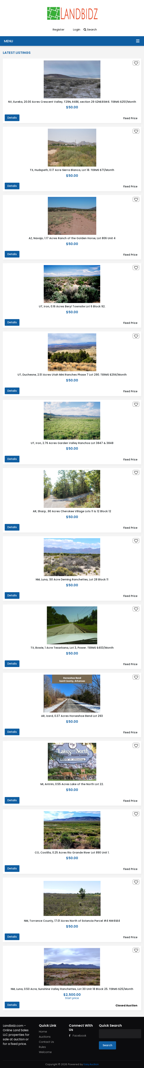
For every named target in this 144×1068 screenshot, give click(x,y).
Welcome (45, 1052)
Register (55, 29)
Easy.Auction (91, 1064)
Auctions (45, 1037)
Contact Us (46, 1042)
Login (74, 29)
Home (43, 1032)
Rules (42, 1047)
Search (90, 29)
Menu (137, 40)
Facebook (77, 1035)
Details (12, 118)
